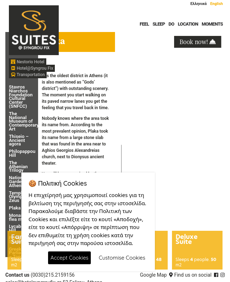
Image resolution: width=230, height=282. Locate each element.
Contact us (17, 275)
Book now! (197, 41)
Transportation (28, 74)
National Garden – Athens (18, 181)
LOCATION (188, 24)
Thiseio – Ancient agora (18, 140)
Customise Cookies (122, 257)
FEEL (144, 24)
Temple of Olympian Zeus (19, 196)
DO (171, 24)
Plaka (15, 208)
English (216, 3)
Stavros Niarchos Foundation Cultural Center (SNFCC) (21, 96)
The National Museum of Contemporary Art (24, 121)
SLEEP (158, 24)
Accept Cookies (70, 257)
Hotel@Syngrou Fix (32, 68)
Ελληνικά (198, 3)
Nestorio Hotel (28, 61)
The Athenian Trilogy (18, 166)
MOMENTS (212, 24)
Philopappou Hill (22, 153)
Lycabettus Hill (20, 228)
